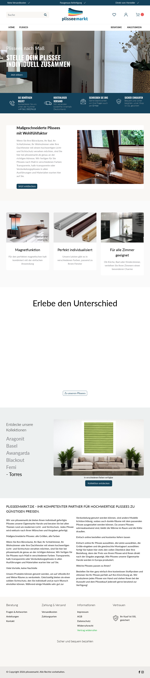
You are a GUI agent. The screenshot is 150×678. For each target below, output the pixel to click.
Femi (14, 467)
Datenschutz (83, 621)
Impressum (82, 611)
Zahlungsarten (49, 616)
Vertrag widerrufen (87, 630)
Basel (11, 446)
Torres (12, 474)
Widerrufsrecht (85, 625)
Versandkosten (49, 611)
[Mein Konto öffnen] (126, 14)
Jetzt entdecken (27, 186)
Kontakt (10, 621)
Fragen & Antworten (16, 611)
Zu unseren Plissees (75, 393)
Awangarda (18, 453)
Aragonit (15, 439)
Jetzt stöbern (17, 75)
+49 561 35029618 (27, 109)
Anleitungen (12, 616)
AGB (79, 616)
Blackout (15, 460)
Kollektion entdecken (99, 483)
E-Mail (95, 105)
